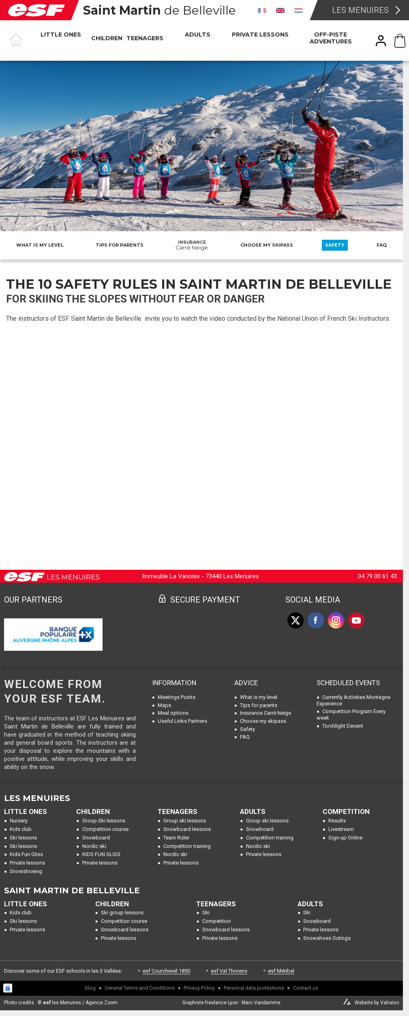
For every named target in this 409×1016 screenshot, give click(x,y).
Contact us (305, 988)
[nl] (298, 10)
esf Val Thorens (229, 971)
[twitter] (295, 620)
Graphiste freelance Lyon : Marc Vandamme (231, 1002)
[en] (280, 10)
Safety (335, 245)
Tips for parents (119, 245)
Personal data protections (254, 988)
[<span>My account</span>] (381, 41)
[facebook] (316, 620)
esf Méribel (281, 971)
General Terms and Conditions (140, 988)
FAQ (382, 245)
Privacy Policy (199, 988)
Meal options (173, 713)
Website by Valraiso (377, 1002)
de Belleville (159, 10)
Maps (164, 705)
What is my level (40, 245)
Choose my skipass (266, 245)
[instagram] (336, 620)
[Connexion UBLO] (7, 988)
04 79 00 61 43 (377, 576)
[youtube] (356, 620)
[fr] (262, 10)
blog (90, 988)
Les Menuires (360, 10)
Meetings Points (176, 697)
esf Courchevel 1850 (166, 971)
